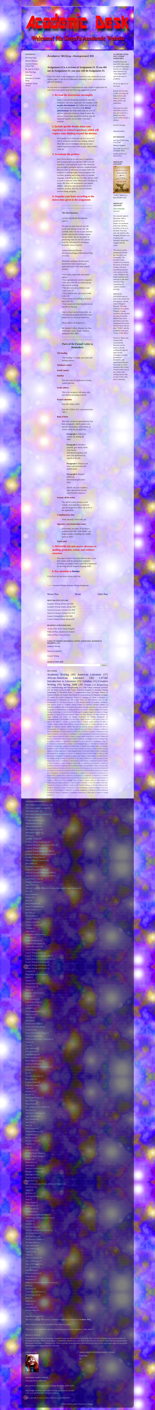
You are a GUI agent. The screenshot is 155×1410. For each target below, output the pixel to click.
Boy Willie (78, 731)
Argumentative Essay (83, 692)
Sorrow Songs (89, 780)
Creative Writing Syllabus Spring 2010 (60, 619)
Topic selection (100, 714)
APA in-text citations (66, 702)
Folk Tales (94, 743)
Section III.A (97, 775)
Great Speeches (97, 748)
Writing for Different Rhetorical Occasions (40, 1282)
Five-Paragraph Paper (81, 743)
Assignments (62, 729)
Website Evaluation (79, 717)
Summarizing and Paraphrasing (64, 687)
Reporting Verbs (66, 765)
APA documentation (32, 826)
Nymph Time (64, 761)
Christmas (100, 731)
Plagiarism (93, 761)
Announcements (51, 729)
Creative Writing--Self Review (36, 968)
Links (100, 753)
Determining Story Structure (62, 739)
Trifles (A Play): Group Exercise (58, 635)
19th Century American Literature (95, 687)
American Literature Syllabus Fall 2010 (61, 613)
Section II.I (74, 773)
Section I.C (87, 768)
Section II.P (79, 775)
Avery (100, 707)
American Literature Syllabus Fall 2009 (61, 610)
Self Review (102, 778)
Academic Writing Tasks (81, 724)
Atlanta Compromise (75, 729)
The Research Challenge (83, 785)
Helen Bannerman (60, 751)
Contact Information (84, 734)
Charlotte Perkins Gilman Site (31, 65)
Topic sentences (52, 717)
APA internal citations (83, 702)
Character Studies (53, 695)
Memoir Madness (31, 61)
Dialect (75, 739)
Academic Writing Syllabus (73, 705)
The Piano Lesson (57, 690)
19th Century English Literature (81, 719)
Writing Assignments (81, 790)
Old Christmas (75, 761)
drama (105, 695)
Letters (52, 697)
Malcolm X (60, 756)
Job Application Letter (79, 753)
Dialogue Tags (104, 739)
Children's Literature (88, 731)
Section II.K (92, 773)
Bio (80, 1359)
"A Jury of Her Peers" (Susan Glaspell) (60, 629)
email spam (91, 792)
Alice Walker (30, 863)
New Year (55, 761)
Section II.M (50, 775)
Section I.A (70, 768)
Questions (86, 763)
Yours (57, 792)
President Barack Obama (71, 714)
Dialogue (81, 739)
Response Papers (78, 765)
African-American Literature (65, 677)
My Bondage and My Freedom (56, 758)
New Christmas (98, 758)
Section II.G (55, 773)
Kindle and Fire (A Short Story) (119, 155)
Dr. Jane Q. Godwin (32, 69)
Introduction (62, 753)
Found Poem (75, 746)
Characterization (74, 710)
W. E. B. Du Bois (31, 1267)
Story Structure (87, 714)
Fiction (70, 743)
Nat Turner (71, 758)
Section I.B (79, 768)
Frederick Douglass (32, 1036)
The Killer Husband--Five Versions (37, 1230)
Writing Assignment (97, 717)
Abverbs (65, 721)
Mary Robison (92, 756)
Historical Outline (89, 751)
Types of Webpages (95, 787)
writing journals (31, 1310)
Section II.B (70, 770)
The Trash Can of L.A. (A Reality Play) (121, 150)
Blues (104, 729)
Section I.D (96, 768)
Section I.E (105, 768)
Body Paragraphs (31, 903)
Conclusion (72, 734)
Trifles (65, 717)
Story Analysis (101, 780)
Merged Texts (102, 756)
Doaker (51, 741)
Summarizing (51, 700)
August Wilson (99, 692)
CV (80, 1362)
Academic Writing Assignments (77, 585)
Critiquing (85, 697)
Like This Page (30, 72)
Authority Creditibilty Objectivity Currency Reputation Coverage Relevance (71, 707)
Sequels (49, 780)
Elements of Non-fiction (63, 741)
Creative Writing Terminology (35, 962)
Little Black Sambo (32, 1085)
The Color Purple (95, 782)
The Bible (84, 782)
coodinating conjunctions (78, 792)
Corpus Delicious (51, 1398)
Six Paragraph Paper (70, 780)
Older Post (102, 594)
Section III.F (84, 778)
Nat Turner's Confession (84, 758)
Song (81, 780)
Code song (29, 931)
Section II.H (65, 773)
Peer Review (84, 761)
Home (78, 594)
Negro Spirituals (31, 1116)
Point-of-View (30, 1150)
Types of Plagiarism (81, 787)
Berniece (97, 729)
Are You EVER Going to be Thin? (121, 141)
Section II (52, 770)
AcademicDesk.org (96, 724)
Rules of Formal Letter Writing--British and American (44, 1184)
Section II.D (88, 770)
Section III (88, 775)
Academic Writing (59, 585)
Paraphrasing (102, 685)
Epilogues (76, 741)
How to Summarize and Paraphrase (37, 1067)
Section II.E (97, 770)
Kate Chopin (92, 753)
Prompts (87, 685)
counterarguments (52, 719)
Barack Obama (88, 729)
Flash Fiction (67, 712)
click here (55, 1346)
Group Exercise (85, 695)
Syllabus (87, 681)
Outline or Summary (98, 697)
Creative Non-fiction (69, 695)
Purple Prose (76, 763)
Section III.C (56, 778)
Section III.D (65, 778)
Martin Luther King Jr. (79, 756)
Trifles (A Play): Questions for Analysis (61, 632)
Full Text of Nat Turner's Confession (66, 748)
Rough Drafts (89, 765)
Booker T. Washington (53, 731)
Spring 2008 (70, 684)
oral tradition (65, 719)
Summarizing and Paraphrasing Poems (58, 782)
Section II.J (83, 773)
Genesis (81, 748)
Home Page (83, 1356)
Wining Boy (68, 790)
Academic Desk (75, 721)
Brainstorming (61, 710)
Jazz (69, 753)
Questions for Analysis (98, 763)
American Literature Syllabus (95, 705)
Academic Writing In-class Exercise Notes (40, 845)
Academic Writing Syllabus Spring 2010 (61, 607)
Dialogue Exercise (92, 739)
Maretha (68, 756)
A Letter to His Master (33, 820)
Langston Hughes (88, 712)
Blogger (90, 1404)
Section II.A (60, 770)
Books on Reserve (67, 731)
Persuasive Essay (66, 692)
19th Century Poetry (77, 700)
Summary (97, 695)
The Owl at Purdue (68, 785)
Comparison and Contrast (59, 734)
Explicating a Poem (99, 741)
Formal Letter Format (33, 1024)
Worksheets (63, 700)
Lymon (99, 712)
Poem (100, 761)
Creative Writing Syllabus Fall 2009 (59, 616)
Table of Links (75, 782)
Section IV (93, 778)
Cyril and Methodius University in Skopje (44, 1393)
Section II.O (69, 775)
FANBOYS (62, 743)
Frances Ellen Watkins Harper (91, 746)
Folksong (77, 712)
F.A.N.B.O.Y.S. (51, 743)
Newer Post (53, 594)
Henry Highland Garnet (74, 751)
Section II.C (79, 770)
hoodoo (99, 792)
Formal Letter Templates (61, 746)
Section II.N (60, 775)
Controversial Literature (99, 734)
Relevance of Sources (53, 765)
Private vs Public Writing (62, 763)
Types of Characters (68, 787)
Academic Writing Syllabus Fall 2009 (60, 604)
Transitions (57, 787)
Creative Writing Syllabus (91, 710)
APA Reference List (94, 700)
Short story (58, 780)
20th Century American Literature (79, 690)
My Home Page (30, 58)
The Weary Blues (97, 785)
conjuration (65, 792)
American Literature (54, 651)
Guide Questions (31, 1054)
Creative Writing (53, 656)
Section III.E (75, 778)
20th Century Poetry (98, 719)
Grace (88, 748)
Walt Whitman (59, 790)
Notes (58, 714)
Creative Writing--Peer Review (68, 697)
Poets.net (28, 75)
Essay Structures (86, 741)
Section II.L (102, 773)
